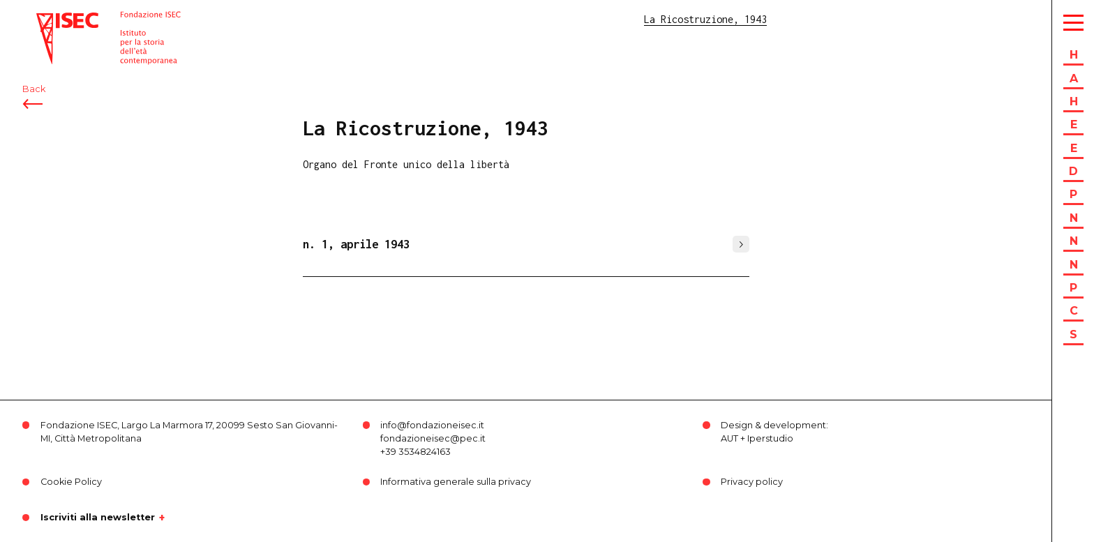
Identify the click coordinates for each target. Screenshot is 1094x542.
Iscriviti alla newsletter (97, 517)
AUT (729, 438)
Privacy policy (752, 481)
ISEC (47, 19)
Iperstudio (770, 438)
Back (33, 89)
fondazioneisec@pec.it (433, 438)
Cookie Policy (71, 481)
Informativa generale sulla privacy (455, 481)
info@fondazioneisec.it (432, 425)
